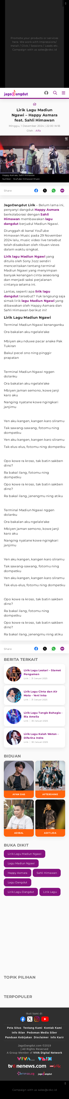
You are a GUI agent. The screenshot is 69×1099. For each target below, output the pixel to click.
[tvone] (27, 1066)
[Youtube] (45, 1019)
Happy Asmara (47, 209)
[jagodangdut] (45, 1073)
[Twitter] (29, 1019)
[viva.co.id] (25, 1059)
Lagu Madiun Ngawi (21, 863)
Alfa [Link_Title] (38, 130)
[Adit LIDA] (50, 818)
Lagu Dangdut (17, 882)
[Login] (46, 93)
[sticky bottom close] (66, 1083)
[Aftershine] (50, 779)
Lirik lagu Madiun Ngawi (24, 256)
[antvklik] (55, 1066)
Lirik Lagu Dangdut (21, 892)
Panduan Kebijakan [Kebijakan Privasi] (18, 1037)
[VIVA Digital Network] (47, 1052)
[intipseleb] (25, 1073)
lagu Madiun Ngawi (38, 301)
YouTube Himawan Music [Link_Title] (26, 179)
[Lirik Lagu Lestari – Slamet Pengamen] (34, 674)
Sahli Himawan (47, 873)
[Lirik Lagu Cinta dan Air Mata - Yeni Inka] (34, 695)
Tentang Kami (32, 1027)
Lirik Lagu (50, 892)
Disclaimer (41, 1037)
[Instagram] (36, 1019)
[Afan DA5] (19, 779)
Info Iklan (18, 1032)
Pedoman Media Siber (42, 1032)
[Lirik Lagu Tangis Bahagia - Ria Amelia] (34, 716)
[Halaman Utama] (15, 93)
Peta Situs (14, 1027)
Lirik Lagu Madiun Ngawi (24, 853)
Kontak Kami (53, 1027)
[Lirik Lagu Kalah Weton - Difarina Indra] (34, 738)
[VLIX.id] (45, 1059)
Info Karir (57, 1037)
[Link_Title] (34, 104)
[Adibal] (19, 818)
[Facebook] (22, 1019)
